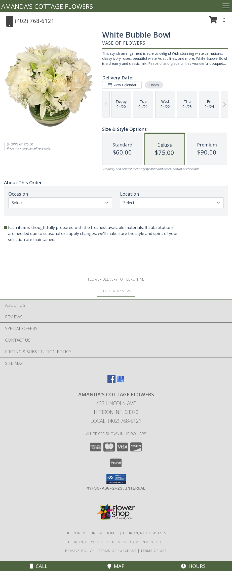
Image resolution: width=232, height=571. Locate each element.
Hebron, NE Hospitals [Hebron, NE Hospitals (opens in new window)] (144, 533)
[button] (217, 21)
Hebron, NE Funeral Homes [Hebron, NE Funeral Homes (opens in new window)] (92, 533)
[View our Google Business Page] (121, 381)
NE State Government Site (138, 541)
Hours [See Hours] (193, 566)
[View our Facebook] (111, 381)
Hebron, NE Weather (88, 541)
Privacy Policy (79, 550)
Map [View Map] (116, 566)
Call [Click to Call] (39, 566)
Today (154, 84)
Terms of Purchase (117, 550)
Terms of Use (154, 550)
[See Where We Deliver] (116, 290)
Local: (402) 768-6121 (116, 420)
